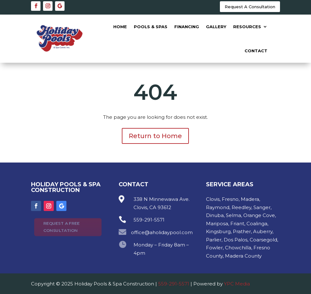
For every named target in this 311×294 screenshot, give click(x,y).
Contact (256, 50)
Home (120, 26)
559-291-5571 (173, 284)
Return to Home (155, 136)
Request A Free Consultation (61, 226)
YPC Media (237, 284)
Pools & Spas (150, 26)
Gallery (216, 26)
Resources (247, 26)
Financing (186, 26)
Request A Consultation (250, 6)
